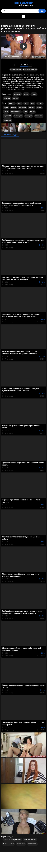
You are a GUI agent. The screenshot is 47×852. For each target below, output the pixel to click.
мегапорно (18, 116)
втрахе (40, 103)
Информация (15, 69)
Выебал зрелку (8, 844)
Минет (26, 94)
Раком (34, 94)
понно (32, 112)
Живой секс (32, 844)
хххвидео (28, 116)
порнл (6, 107)
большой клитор (30, 839)
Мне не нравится (17, 65)
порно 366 (7, 120)
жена (19, 103)
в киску (11, 103)
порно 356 (7, 116)
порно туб (38, 116)
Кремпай (7, 98)
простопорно (15, 112)
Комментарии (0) (30, 69)
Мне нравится (14, 65)
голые (13, 107)
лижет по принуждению (12, 839)
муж (26, 103)
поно (25, 112)
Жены (15, 98)
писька (31, 107)
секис (6, 112)
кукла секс (21, 844)
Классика (17, 94)
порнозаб (22, 107)
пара (32, 103)
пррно (39, 107)
